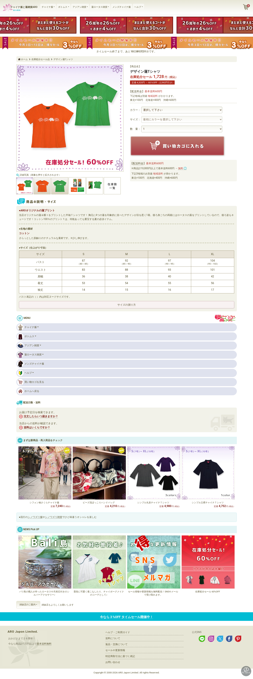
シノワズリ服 (35, 517)
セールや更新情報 (115, 650)
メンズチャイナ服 (121, 7)
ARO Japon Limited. (23, 631)
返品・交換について (116, 644)
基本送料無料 (44, 643)
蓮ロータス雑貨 (99, 7)
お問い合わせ (112, 662)
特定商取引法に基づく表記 (120, 656)
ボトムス (62, 7)
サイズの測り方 (126, 304)
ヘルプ (137, 7)
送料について (112, 638)
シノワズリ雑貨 (53, 517)
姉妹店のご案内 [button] (27, 604)
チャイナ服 (47, 7)
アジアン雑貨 (79, 7)
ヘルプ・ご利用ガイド (117, 632)
